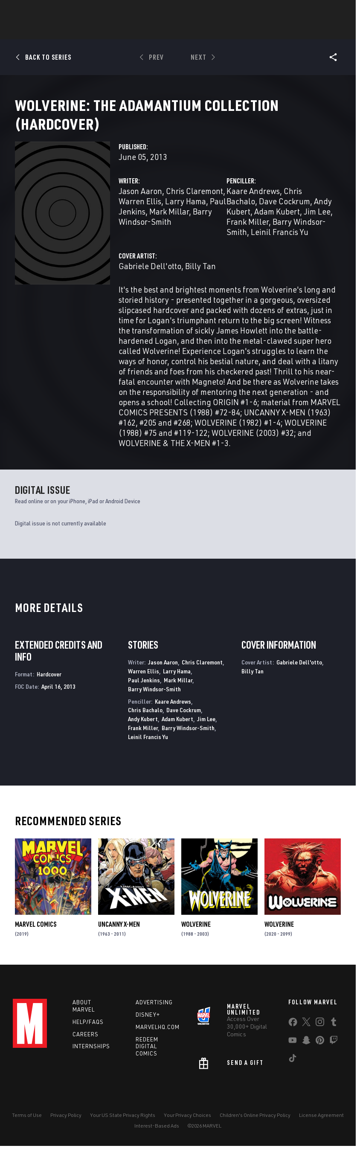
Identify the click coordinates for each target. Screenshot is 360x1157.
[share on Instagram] (320, 1033)
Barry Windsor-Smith (165, 227)
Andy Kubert (143, 729)
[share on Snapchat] (306, 1052)
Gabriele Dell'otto (150, 276)
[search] (336, 11)
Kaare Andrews (253, 201)
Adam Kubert (277, 221)
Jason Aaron (140, 201)
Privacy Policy (65, 1125)
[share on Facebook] (292, 1034)
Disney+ (148, 1024)
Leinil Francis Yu (279, 242)
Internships (91, 1056)
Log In (40, 11)
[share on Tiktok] (292, 1070)
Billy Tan (200, 276)
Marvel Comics (35, 934)
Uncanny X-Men (119, 934)
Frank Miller (247, 232)
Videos (273, 30)
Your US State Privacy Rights (122, 1125)
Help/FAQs (88, 1032)
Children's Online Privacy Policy (255, 1125)
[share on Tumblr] (333, 1033)
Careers (86, 1044)
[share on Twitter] (306, 1033)
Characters (124, 30)
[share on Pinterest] (320, 1052)
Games (165, 30)
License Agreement (321, 1125)
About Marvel (84, 1016)
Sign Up (68, 11)
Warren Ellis (140, 211)
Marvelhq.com (158, 1037)
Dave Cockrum (284, 211)
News (51, 30)
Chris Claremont (194, 201)
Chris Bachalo (145, 720)
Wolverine (196, 934)
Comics (83, 30)
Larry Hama (185, 211)
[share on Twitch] (333, 1052)
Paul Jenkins (144, 690)
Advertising (154, 1012)
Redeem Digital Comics (147, 1056)
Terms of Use (27, 1125)
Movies (198, 30)
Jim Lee (317, 221)
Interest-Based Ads (156, 1136)
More (304, 30)
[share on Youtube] (292, 1052)
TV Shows (236, 30)
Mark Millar (169, 221)
